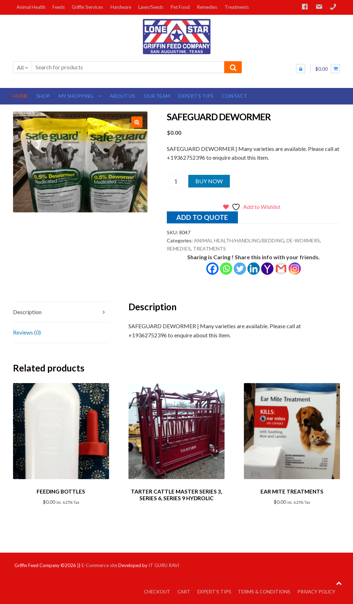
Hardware (121, 7)
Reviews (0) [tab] (27, 332)
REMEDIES (179, 249)
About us (122, 96)
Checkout (157, 590)
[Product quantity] (176, 181)
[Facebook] (212, 268)
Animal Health (31, 7)
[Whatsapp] (226, 268)
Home (20, 96)
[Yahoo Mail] (267, 268)
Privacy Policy (316, 590)
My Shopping (76, 96)
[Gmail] (281, 268)
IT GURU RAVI (164, 564)
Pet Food (180, 7)
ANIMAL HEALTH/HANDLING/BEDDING (239, 240)
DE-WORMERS (303, 240)
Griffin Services (87, 7)
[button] (137, 122)
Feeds (58, 7)
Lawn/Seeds (150, 7)
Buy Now (209, 181)
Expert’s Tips (195, 96)
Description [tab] (27, 312)
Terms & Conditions (264, 590)
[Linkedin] (253, 268)
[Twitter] (240, 268)
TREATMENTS (209, 249)
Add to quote (202, 217)
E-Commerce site (99, 564)
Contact (234, 96)
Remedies (207, 7)
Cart (183, 590)
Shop (43, 96)
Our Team (157, 96)
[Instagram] (295, 268)
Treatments (237, 7)
